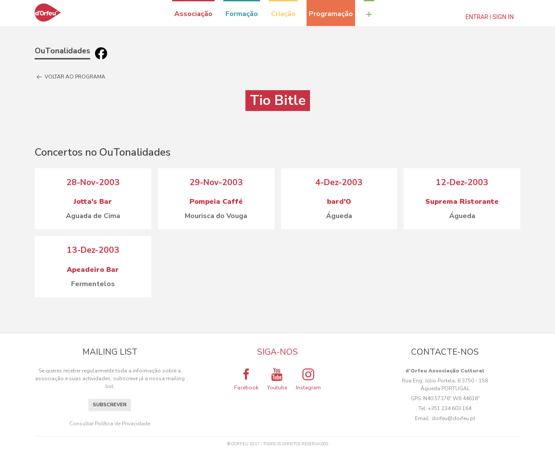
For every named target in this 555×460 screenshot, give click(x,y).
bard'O (339, 201)
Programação (331, 14)
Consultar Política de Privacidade (109, 423)
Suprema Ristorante (462, 201)
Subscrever (110, 404)
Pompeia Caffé (216, 201)
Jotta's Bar (93, 201)
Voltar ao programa (70, 77)
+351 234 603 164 (449, 408)
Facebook (246, 379)
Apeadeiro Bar (93, 269)
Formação (241, 14)
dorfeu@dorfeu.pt (453, 418)
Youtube (277, 379)
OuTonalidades (62, 51)
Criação (283, 14)
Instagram (308, 379)
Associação (193, 14)
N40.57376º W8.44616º (451, 398)
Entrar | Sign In (489, 16)
